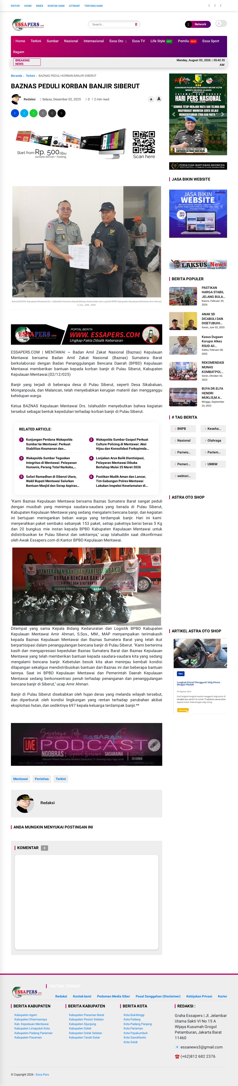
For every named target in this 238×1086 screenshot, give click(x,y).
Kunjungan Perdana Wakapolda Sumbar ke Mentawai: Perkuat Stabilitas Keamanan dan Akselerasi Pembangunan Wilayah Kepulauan (51, 444)
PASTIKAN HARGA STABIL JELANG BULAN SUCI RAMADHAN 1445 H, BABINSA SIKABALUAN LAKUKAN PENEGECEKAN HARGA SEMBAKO (214, 292)
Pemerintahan (186, 464)
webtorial (184, 476)
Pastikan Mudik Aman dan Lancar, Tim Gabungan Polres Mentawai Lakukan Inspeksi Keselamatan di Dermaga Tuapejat (121, 481)
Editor (15, 5)
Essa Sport (210, 41)
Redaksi (61, 996)
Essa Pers (42, 1074)
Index (39, 5)
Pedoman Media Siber (113, 996)
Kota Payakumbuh (136, 1033)
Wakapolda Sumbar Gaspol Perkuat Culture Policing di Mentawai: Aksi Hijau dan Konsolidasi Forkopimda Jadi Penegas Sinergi (122, 444)
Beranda (16, 75)
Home (28, 5)
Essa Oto (116, 41)
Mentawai (20, 779)
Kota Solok (131, 1042)
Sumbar (53, 41)
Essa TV (138, 41)
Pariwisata (185, 452)
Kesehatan (215, 428)
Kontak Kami (56, 5)
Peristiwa (42, 779)
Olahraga (214, 440)
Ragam (18, 52)
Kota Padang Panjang (138, 1024)
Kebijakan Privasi (199, 996)
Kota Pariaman (133, 1028)
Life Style (161, 41)
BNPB (181, 428)
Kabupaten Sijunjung (82, 1024)
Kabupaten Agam (25, 1015)
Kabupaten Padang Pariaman (33, 1033)
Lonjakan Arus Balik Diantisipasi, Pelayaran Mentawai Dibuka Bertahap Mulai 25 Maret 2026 (120, 462)
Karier (222, 996)
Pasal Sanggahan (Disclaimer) (158, 996)
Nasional (71, 41)
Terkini (36, 41)
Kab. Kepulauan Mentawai (31, 1024)
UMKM (212, 464)
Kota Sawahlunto (135, 1037)
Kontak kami (82, 996)
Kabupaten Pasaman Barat (86, 1015)
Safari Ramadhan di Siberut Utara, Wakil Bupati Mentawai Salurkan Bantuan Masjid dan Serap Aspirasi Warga (52, 481)
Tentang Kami (93, 5)
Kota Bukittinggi (134, 1015)
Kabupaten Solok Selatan (85, 1033)
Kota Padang (132, 1019)
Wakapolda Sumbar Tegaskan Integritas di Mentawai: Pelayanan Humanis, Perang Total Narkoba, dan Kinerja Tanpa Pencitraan (51, 463)
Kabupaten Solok (80, 1028)
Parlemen (214, 452)
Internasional (94, 41)
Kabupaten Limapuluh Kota (32, 1028)
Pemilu (187, 41)
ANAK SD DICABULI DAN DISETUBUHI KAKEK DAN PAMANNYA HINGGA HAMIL (213, 319)
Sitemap (74, 5)
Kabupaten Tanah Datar (84, 1037)
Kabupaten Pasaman (28, 1037)
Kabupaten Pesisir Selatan (86, 1019)
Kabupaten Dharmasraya (30, 1019)
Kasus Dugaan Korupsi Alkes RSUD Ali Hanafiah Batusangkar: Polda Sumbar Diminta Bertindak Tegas (214, 341)
